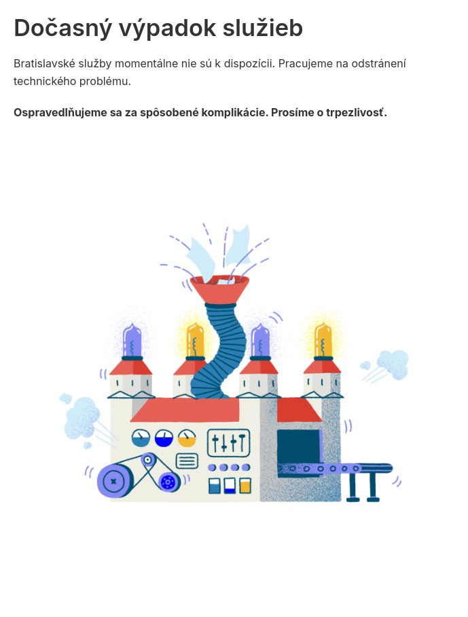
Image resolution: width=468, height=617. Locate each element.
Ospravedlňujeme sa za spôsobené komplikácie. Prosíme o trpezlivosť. (200, 112)
